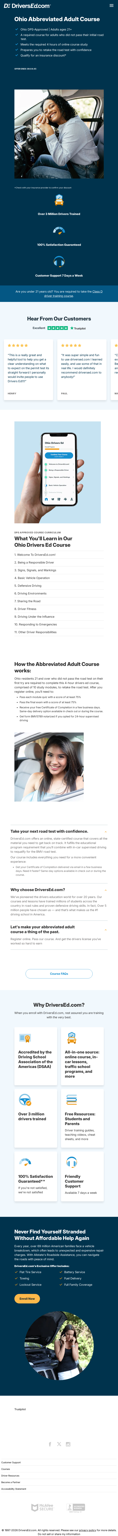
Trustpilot (20, 1409)
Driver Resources (10, 1475)
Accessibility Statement (13, 1488)
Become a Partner (10, 1482)
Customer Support (11, 1462)
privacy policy (87, 1530)
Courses (5, 1469)
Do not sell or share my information (59, 1534)
